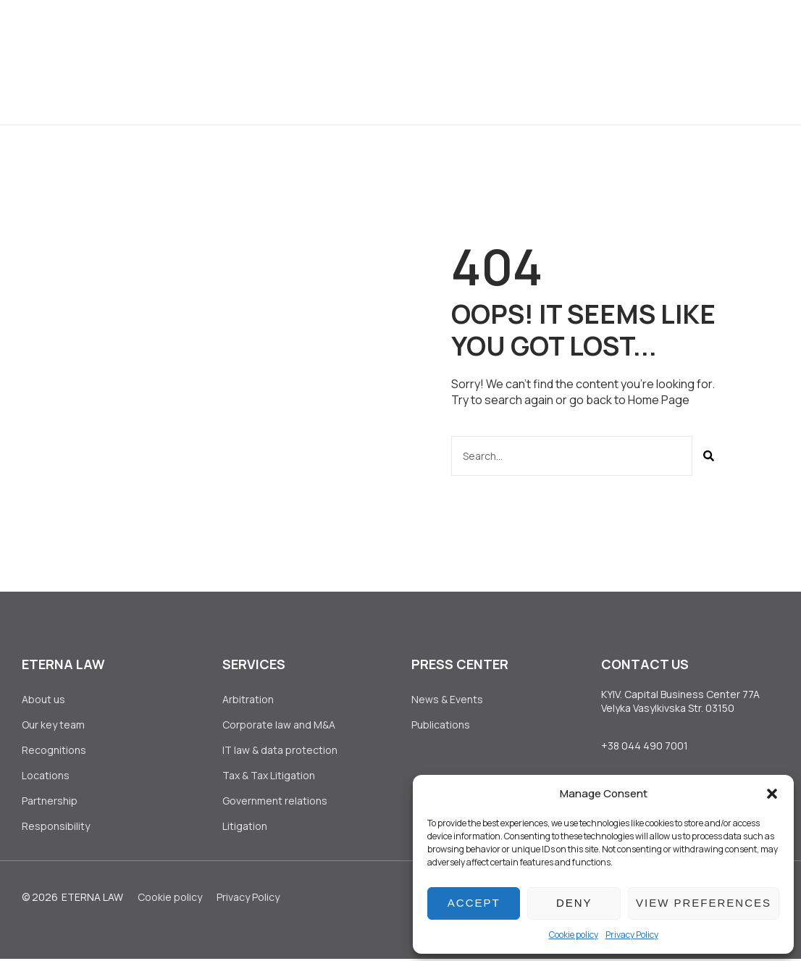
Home (180, 31)
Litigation (244, 828)
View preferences (703, 903)
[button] (772, 793)
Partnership (49, 803)
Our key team (53, 725)
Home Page (658, 400)
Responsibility (56, 828)
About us (245, 31)
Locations (46, 777)
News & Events (447, 699)
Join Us (573, 31)
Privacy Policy (631, 934)
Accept (474, 903)
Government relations (274, 803)
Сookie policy (573, 934)
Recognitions (54, 751)
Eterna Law (92, 900)
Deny (574, 903)
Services (323, 31)
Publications (440, 725)
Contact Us (381, 93)
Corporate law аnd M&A (278, 725)
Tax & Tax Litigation (269, 777)
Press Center (486, 31)
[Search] (708, 456)
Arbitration (248, 699)
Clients (397, 31)
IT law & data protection (279, 751)
